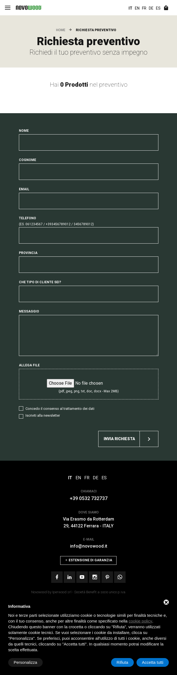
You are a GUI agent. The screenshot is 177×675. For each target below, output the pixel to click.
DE (151, 8)
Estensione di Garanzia (88, 560)
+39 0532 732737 (89, 498)
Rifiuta (122, 662)
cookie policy (140, 621)
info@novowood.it (88, 546)
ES (158, 8)
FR (144, 8)
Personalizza (25, 662)
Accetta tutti (152, 662)
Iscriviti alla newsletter (42, 415)
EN (137, 8)
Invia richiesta (131, 439)
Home (60, 30)
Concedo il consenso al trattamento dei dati (59, 409)
